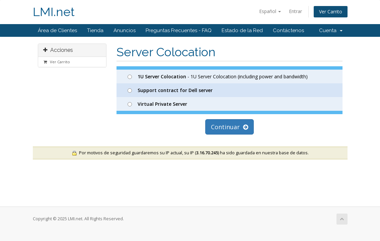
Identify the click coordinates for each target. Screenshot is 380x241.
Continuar (229, 127)
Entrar (295, 11)
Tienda (95, 30)
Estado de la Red (242, 30)
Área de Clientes (57, 30)
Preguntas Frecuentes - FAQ (179, 30)
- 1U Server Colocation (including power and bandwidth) (218, 76)
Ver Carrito (330, 11)
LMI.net (54, 12)
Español (270, 11)
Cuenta (331, 30)
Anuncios (124, 30)
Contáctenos (288, 30)
